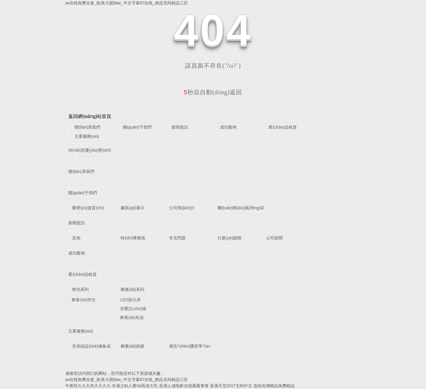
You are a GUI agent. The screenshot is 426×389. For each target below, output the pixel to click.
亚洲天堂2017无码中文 (231, 385)
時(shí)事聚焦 (133, 238)
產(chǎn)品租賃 (282, 127)
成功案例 (228, 127)
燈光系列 (80, 289)
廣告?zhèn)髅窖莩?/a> (189, 346)
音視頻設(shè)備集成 (91, 346)
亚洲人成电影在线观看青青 (184, 385)
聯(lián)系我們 (87, 127)
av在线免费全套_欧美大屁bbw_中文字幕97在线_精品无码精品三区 (126, 3)
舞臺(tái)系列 (132, 289)
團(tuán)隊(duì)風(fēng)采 (241, 207)
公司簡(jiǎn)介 (182, 207)
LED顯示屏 (130, 299)
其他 (76, 238)
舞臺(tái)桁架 (132, 317)
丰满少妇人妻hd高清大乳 (135, 385)
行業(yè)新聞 (229, 238)
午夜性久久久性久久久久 (88, 385)
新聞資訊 (179, 127)
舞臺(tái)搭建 (132, 346)
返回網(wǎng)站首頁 (89, 116)
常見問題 (177, 238)
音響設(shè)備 (133, 308)
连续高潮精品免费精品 (274, 385)
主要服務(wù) (86, 136)
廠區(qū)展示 (133, 207)
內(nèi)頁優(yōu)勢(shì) (89, 150)
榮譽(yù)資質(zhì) (88, 207)
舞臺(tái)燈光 (83, 299)
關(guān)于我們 (137, 127)
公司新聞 (274, 238)
